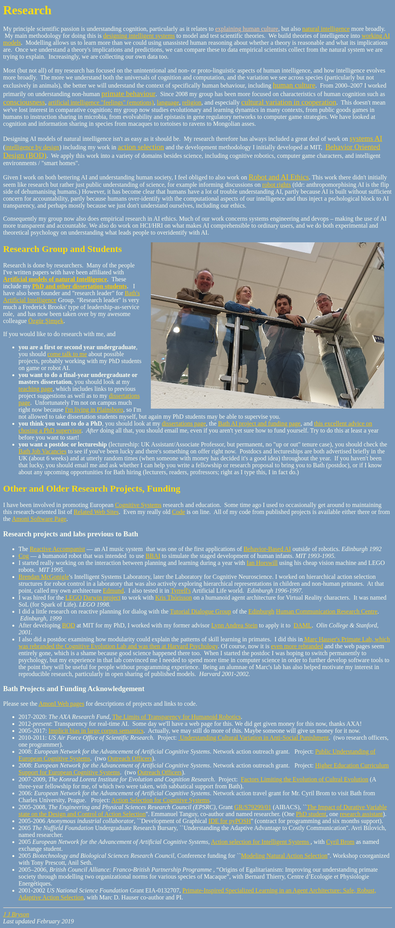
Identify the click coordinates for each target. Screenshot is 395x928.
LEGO (73, 597)
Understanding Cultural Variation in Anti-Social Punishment (253, 737)
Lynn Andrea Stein (234, 625)
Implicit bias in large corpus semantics (96, 730)
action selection (141, 147)
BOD (68, 625)
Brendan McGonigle (44, 576)
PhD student (311, 814)
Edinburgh (261, 611)
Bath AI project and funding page (259, 423)
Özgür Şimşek (45, 321)
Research (27, 10)
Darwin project (101, 597)
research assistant (361, 814)
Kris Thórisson (173, 597)
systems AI (365, 138)
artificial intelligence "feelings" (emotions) (101, 102)
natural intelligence (325, 28)
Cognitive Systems (138, 505)
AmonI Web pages (61, 703)
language (168, 102)
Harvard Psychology (193, 646)
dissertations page (184, 423)
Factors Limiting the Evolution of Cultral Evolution (304, 779)
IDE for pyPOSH (229, 821)
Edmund (113, 590)
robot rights (276, 184)
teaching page (35, 388)
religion (191, 102)
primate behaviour (128, 94)
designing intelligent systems (139, 35)
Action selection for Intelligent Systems (261, 841)
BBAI (152, 556)
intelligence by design (32, 147)
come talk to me (67, 354)
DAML (303, 625)
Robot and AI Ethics (279, 177)
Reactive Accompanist (57, 549)
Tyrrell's (180, 590)
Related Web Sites (96, 512)
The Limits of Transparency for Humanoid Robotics (176, 716)
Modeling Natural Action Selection (284, 855)
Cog (24, 556)
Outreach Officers (130, 758)
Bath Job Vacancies (42, 451)
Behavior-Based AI (267, 549)
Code (178, 512)
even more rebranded (297, 646)
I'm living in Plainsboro (94, 409)
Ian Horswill (261, 563)
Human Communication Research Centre (326, 611)
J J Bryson (16, 914)
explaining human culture (247, 28)
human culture (294, 85)
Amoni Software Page (39, 519)
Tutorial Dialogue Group (200, 611)
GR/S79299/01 (252, 807)
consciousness (24, 102)
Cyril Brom (340, 841)
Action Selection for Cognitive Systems (160, 800)
